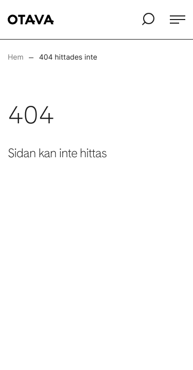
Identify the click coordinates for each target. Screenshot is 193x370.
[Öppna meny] (177, 19)
